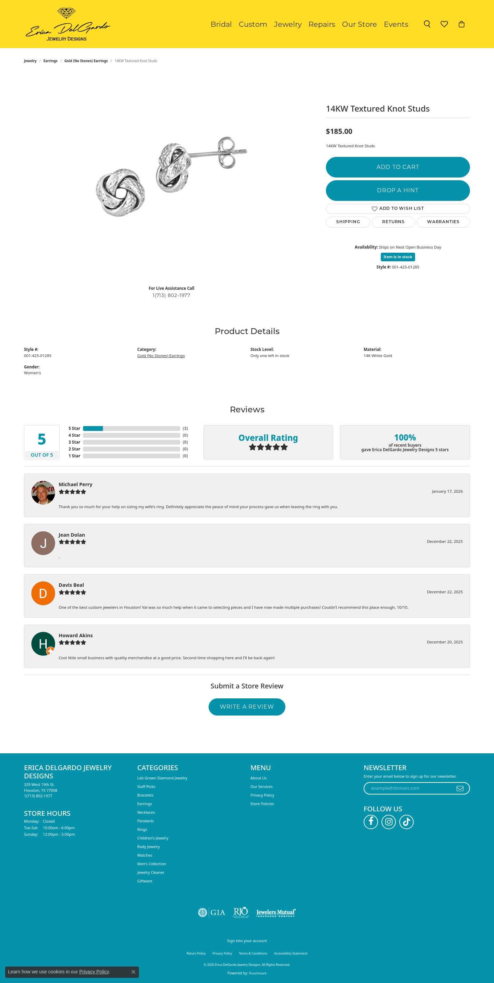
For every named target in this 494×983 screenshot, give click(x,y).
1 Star (74, 456)
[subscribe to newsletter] (460, 788)
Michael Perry (76, 484)
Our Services (261, 786)
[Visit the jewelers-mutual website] (276, 912)
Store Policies (262, 803)
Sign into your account (247, 940)
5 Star (74, 428)
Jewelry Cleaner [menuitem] (150, 872)
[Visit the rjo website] (240, 912)
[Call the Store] (38, 795)
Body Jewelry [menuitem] (148, 846)
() (185, 428)
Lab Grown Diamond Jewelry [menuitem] (162, 777)
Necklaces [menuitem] (146, 812)
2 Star (74, 449)
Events (396, 24)
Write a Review (247, 707)
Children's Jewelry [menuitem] (152, 838)
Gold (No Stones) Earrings (86, 60)
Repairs (321, 24)
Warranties (443, 222)
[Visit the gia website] (211, 912)
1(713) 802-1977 (171, 295)
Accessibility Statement (290, 953)
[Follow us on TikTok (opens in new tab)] (406, 822)
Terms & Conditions (253, 953)
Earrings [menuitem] (144, 803)
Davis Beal (71, 585)
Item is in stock (398, 256)
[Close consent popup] (133, 972)
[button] (427, 24)
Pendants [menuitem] (145, 820)
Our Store (359, 24)
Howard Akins (76, 635)
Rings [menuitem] (142, 829)
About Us (258, 777)
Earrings (51, 60)
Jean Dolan (72, 534)
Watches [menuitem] (144, 855)
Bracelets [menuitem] (145, 795)
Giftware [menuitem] (144, 880)
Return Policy (196, 953)
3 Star (74, 442)
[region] (171, 177)
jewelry (30, 60)
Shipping (348, 222)
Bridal (221, 24)
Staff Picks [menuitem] (146, 786)
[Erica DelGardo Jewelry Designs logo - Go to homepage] (66, 24)
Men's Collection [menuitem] (151, 863)
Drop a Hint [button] (398, 190)
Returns (393, 222)
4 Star (74, 435)
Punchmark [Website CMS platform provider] (258, 973)
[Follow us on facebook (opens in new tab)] (371, 822)
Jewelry (288, 24)
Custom (253, 24)
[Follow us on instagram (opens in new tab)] (388, 822)
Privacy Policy (262, 795)
